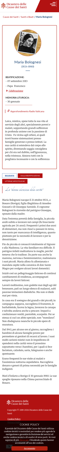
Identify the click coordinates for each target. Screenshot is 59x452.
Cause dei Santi (11, 16)
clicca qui (23, 440)
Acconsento (29, 448)
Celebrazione (14, 90)
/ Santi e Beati (26, 16)
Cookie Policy (14, 419)
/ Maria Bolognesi (43, 16)
